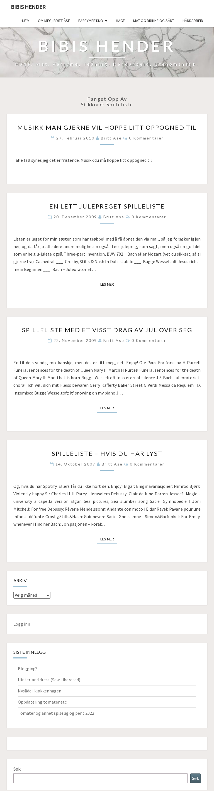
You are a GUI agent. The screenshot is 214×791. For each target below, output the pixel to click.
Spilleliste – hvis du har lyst (107, 453)
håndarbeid (193, 20)
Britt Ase (111, 138)
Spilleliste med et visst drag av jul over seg (107, 330)
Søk (16, 769)
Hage (120, 20)
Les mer (108, 284)
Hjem (25, 20)
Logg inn (21, 624)
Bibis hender (28, 6)
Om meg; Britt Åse (54, 20)
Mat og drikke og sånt (153, 20)
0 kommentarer (146, 138)
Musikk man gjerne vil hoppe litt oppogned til (107, 127)
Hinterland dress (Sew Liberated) (49, 679)
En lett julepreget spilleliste (107, 206)
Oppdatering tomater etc (42, 702)
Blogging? (27, 668)
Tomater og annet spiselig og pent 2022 (56, 713)
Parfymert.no (90, 20)
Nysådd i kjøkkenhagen (39, 691)
